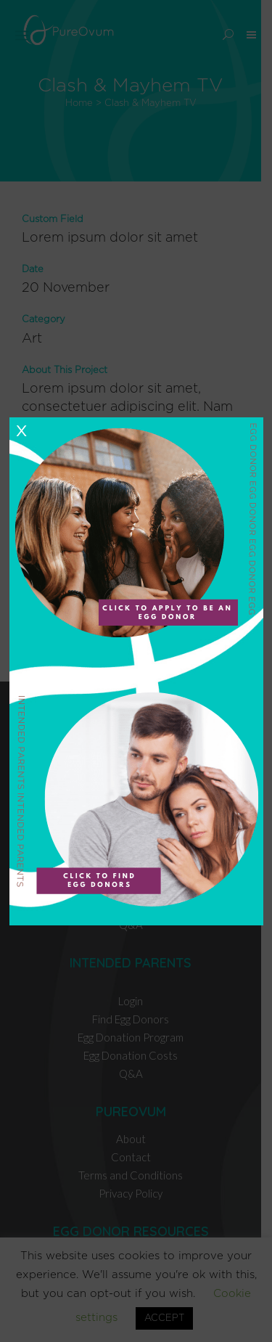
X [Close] (21, 431)
